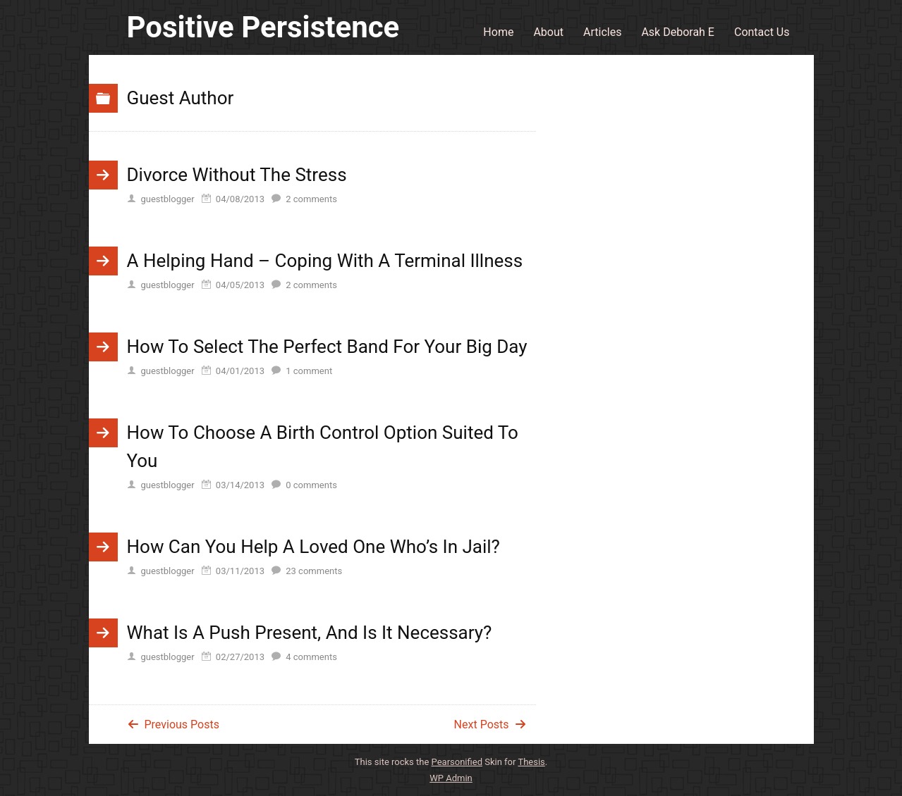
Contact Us (762, 32)
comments (311, 199)
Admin (451, 778)
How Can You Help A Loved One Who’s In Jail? (313, 546)
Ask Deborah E (677, 32)
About (548, 32)
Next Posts (481, 724)
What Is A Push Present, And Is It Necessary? (309, 632)
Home (498, 32)
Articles (602, 32)
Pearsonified (457, 762)
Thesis (531, 762)
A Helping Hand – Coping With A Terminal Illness (325, 260)
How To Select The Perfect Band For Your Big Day (327, 346)
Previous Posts (182, 724)
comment (309, 371)
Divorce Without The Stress (237, 174)
